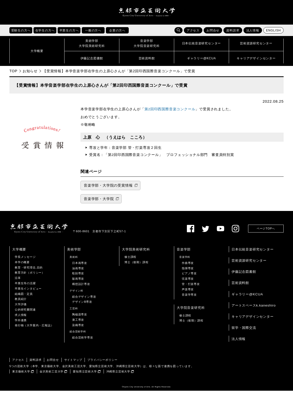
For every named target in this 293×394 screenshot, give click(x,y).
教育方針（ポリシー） (30, 275)
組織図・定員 (24, 296)
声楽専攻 (188, 292)
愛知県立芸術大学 (85, 374)
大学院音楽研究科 (191, 311)
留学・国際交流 (244, 331)
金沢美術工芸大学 (51, 374)
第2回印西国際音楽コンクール (170, 112)
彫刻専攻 (78, 276)
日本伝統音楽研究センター (253, 252)
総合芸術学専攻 (82, 340)
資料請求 (232, 33)
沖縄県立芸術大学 (118, 374)
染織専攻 (78, 328)
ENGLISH (273, 33)
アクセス (193, 33)
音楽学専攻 (189, 297)
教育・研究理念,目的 (29, 270)
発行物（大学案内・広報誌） (34, 328)
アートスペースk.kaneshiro (254, 308)
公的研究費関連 (25, 312)
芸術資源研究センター (249, 263)
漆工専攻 (78, 322)
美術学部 (74, 252)
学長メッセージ (25, 259)
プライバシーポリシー (102, 362)
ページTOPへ (266, 231)
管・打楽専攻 (191, 287)
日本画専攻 (79, 265)
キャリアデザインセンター (253, 319)
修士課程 (130, 259)
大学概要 (19, 252)
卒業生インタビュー (28, 291)
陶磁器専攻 (79, 317)
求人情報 (21, 317)
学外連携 (21, 323)
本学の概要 (22, 265)
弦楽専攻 (188, 281)
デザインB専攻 (82, 305)
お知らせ (30, 74)
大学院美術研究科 (136, 252)
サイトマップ (73, 362)
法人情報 (252, 33)
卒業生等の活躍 (25, 286)
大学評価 (21, 307)
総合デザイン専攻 (84, 299)
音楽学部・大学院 (99, 202)
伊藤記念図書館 (244, 275)
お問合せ (212, 33)
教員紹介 (21, 302)
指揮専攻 (188, 271)
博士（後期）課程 (136, 265)
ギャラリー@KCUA (247, 297)
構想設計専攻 (81, 287)
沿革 (18, 281)
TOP (13, 74)
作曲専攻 (188, 265)
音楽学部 (184, 252)
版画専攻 (78, 281)
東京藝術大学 (21, 374)
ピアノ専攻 (189, 276)
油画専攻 (78, 271)
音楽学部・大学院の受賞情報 (108, 188)
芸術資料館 (240, 286)
